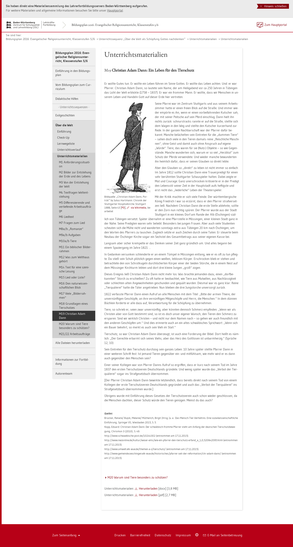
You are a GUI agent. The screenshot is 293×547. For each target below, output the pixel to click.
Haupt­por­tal (115, 10)
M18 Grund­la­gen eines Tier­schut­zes (73, 306)
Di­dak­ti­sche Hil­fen (66, 99)
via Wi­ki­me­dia (138, 207)
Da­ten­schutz (163, 535)
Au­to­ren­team (63, 373)
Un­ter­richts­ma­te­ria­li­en (203, 39)
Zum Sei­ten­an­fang (66, 535)
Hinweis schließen (273, 6)
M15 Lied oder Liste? (72, 277)
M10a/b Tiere (67, 241)
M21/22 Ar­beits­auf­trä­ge (74, 334)
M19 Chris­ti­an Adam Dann (72, 316)
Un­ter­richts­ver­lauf (68, 150)
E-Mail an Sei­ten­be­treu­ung (222, 535)
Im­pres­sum (183, 535)
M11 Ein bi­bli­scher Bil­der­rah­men (75, 249)
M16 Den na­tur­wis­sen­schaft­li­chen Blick (73, 285)
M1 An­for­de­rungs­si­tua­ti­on (74, 164)
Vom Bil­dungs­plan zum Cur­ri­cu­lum (73, 87)
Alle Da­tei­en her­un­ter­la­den (72, 343)
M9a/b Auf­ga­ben (69, 235)
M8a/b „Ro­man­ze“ (71, 229)
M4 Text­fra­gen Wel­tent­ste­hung (74, 194)
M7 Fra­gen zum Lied (72, 223)
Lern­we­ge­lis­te (66, 143)
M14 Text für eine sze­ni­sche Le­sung (74, 269)
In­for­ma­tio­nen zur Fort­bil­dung (72, 362)
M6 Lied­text (66, 217)
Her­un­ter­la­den (148, 488)
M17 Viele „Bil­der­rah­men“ (72, 295)
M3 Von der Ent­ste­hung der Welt (74, 184)
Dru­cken (120, 535)
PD (123, 207)
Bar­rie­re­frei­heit (140, 535)
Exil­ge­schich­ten (65, 115)
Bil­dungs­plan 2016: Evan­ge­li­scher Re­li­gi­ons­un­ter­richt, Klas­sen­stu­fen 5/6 (115, 24)
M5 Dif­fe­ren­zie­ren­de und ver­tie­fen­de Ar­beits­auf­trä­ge (75, 207)
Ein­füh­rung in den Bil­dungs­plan (73, 73)
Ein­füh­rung (64, 131)
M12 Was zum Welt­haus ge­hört (74, 259)
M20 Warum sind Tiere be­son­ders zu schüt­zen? (74, 326)
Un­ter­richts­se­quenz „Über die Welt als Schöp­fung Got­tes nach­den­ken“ (142, 39)
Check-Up (63, 137)
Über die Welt (64, 125)
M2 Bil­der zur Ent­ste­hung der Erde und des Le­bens (75, 174)
